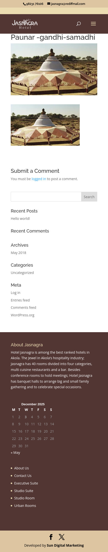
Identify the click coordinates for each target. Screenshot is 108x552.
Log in (15, 292)
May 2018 (18, 252)
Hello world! (20, 218)
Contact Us (22, 475)
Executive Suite (26, 483)
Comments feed (23, 307)
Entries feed (20, 300)
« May (15, 452)
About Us (21, 468)
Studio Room (24, 498)
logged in (39, 178)
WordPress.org (22, 315)
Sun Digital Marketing (65, 545)
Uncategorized (22, 272)
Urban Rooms (25, 505)
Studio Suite (23, 490)
